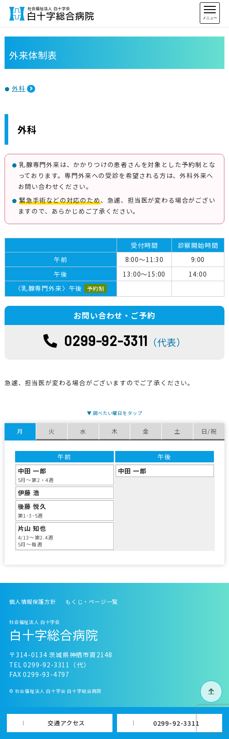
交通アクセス (66, 722)
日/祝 (208, 431)
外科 (19, 88)
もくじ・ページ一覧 (91, 601)
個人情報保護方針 (32, 601)
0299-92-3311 (176, 723)
